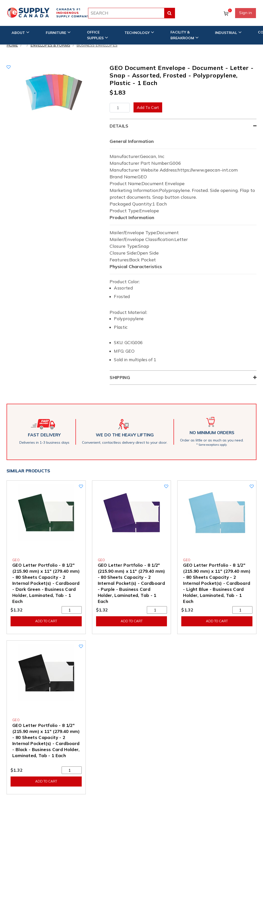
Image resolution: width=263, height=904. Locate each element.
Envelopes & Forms (50, 45)
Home (12, 45)
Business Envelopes (96, 45)
